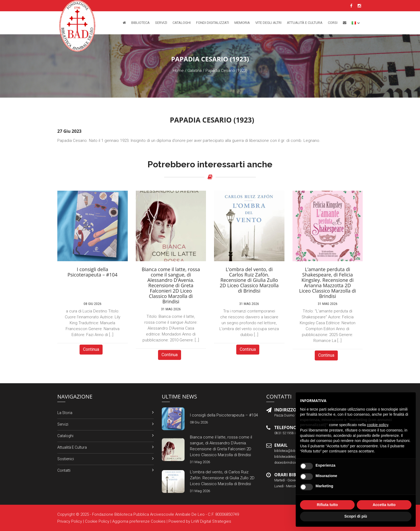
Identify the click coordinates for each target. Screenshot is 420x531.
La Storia (64, 413)
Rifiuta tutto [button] (327, 505)
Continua (91, 349)
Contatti (63, 470)
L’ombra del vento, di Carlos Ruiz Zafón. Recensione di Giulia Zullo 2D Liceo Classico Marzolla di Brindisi (222, 478)
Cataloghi (181, 23)
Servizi (161, 23)
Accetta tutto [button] (384, 505)
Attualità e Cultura (304, 23)
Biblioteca (140, 23)
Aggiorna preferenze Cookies (139, 521)
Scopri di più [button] (355, 516)
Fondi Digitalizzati (212, 23)
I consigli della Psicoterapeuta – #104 (224, 415)
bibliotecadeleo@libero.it (291, 457)
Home (178, 70)
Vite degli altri (268, 23)
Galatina (195, 70)
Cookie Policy (97, 521)
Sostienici (65, 459)
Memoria (242, 23)
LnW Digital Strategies (211, 521)
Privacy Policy (69, 521)
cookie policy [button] (377, 425)
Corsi (333, 23)
